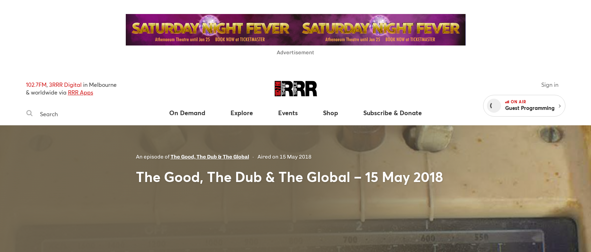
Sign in (549, 84)
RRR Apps (80, 92)
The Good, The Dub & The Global (210, 157)
